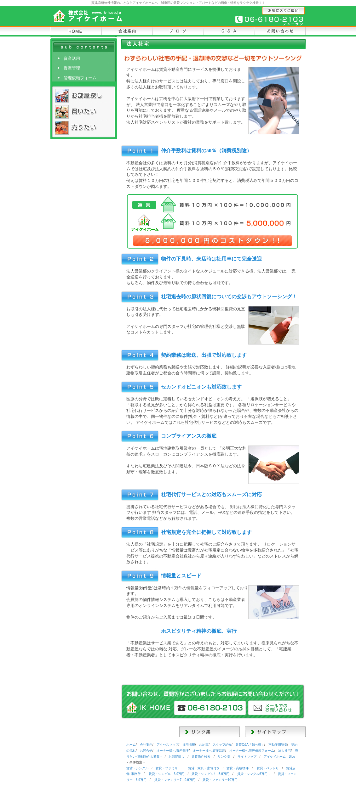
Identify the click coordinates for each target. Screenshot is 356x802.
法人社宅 (284, 750)
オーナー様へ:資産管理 (173, 750)
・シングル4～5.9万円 (210, 774)
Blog (279, 756)
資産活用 (72, 58)
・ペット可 (268, 768)
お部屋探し (176, 756)
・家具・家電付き (204, 768)
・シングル (137, 768)
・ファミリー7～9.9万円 (174, 780)
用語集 (277, 744)
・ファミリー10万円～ (222, 780)
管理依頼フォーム (80, 78)
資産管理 (72, 68)
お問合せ (146, 750)
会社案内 (146, 744)
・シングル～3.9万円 (167, 774)
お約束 (204, 744)
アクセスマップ (168, 744)
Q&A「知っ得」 (250, 744)
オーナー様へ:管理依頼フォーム (251, 750)
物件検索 (201, 756)
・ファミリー (168, 768)
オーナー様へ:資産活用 (209, 750)
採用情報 (188, 744)
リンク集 (224, 756)
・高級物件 (238, 768)
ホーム (131, 744)
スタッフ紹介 (222, 744)
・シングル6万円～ (254, 774)
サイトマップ (247, 756)
